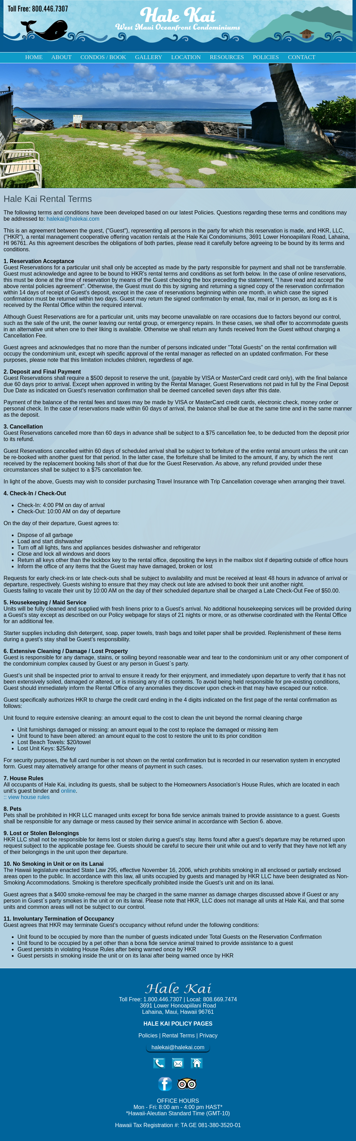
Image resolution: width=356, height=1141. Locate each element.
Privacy (208, 1035)
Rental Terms (179, 1035)
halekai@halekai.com (73, 219)
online (68, 791)
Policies (147, 1035)
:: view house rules (26, 797)
